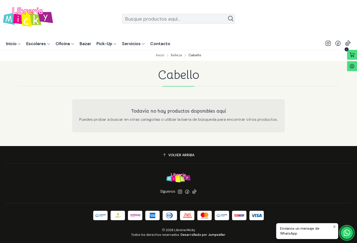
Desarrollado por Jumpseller (202, 235)
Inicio (160, 55)
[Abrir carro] (352, 55)
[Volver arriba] (178, 155)
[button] (106, 43)
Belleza (176, 55)
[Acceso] (352, 66)
